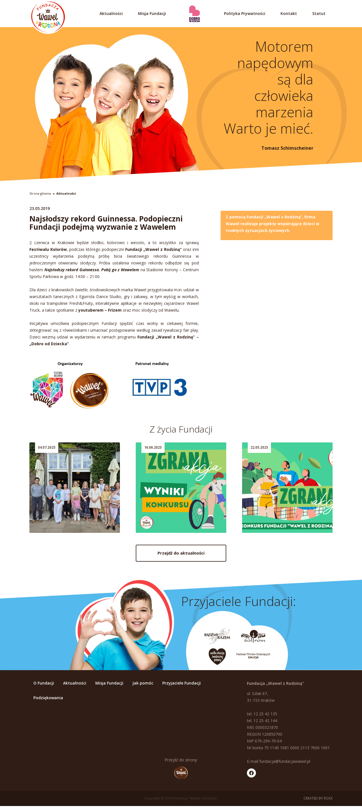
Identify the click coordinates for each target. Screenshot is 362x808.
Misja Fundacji (152, 13)
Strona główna (40, 193)
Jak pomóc (142, 684)
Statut (319, 13)
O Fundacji (43, 684)
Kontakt (289, 13)
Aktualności (111, 13)
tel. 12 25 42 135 (262, 715)
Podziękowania (48, 699)
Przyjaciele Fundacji (181, 684)
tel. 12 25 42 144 (262, 722)
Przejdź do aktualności (181, 556)
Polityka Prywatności (244, 13)
